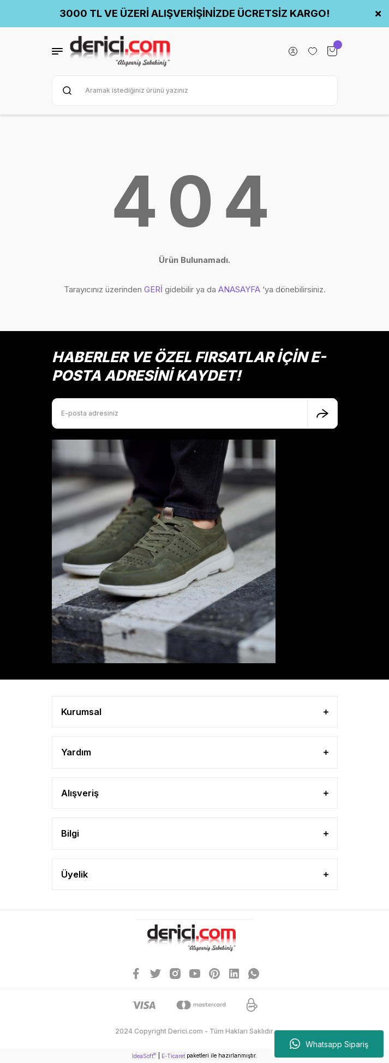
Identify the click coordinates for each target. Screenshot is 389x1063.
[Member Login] (293, 51)
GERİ (153, 289)
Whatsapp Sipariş (329, 1044)
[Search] (195, 90)
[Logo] (120, 51)
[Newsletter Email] (195, 413)
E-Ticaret (173, 1056)
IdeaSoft (144, 1055)
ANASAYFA (239, 289)
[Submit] (322, 413)
